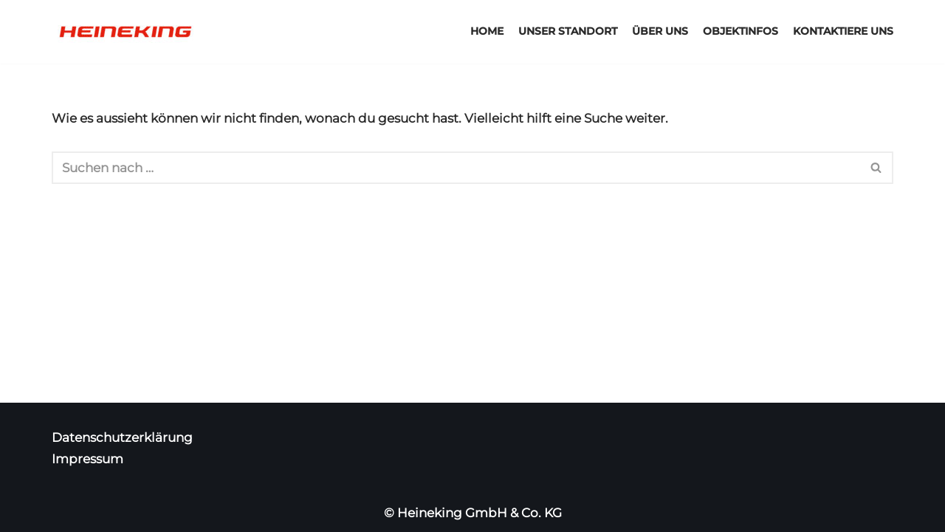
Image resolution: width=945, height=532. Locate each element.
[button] (876, 167)
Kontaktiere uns (843, 31)
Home (487, 31)
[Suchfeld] (456, 167)
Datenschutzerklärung (122, 437)
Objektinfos (740, 31)
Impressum (87, 458)
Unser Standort (567, 31)
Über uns (660, 31)
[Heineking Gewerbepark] (125, 31)
